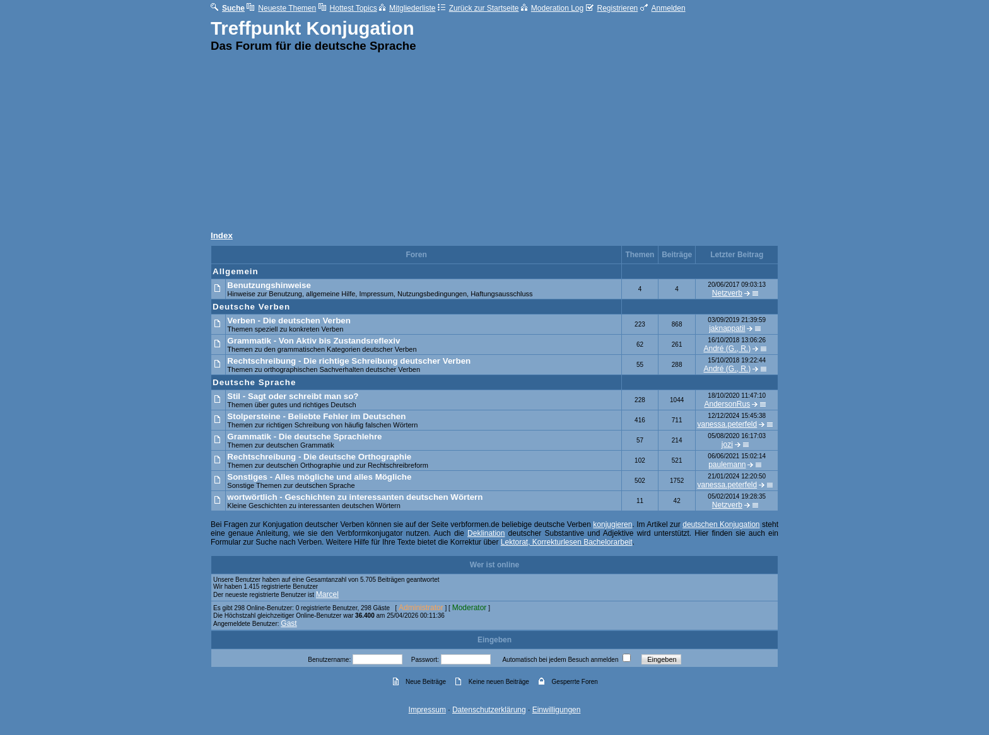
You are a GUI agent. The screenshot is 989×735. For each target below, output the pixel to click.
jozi (727, 444)
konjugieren (612, 524)
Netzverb (727, 293)
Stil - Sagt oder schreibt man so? (292, 396)
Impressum (427, 709)
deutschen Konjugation (720, 524)
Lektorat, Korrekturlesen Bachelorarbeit (567, 542)
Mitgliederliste (407, 8)
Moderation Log (552, 8)
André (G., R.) (727, 348)
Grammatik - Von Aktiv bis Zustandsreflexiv (313, 340)
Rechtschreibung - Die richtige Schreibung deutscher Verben (349, 361)
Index (222, 235)
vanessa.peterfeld (727, 424)
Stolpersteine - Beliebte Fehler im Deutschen (316, 416)
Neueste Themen (281, 8)
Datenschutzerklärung (489, 709)
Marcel (327, 594)
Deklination (486, 533)
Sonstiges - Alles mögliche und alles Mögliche (319, 477)
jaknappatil (727, 328)
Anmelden (663, 8)
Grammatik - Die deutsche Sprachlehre (304, 436)
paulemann (727, 464)
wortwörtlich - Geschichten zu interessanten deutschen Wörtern (355, 497)
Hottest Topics (348, 8)
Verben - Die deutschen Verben (289, 320)
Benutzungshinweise (269, 285)
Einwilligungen (556, 709)
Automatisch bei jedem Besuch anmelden (560, 659)
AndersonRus (727, 404)
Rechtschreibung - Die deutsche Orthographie (319, 456)
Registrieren (612, 8)
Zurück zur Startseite (478, 8)
